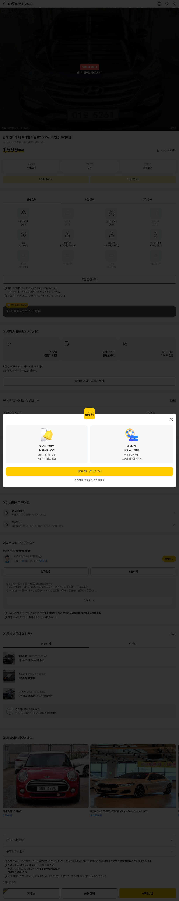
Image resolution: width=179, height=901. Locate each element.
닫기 (171, 419)
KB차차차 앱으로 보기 (89, 471)
